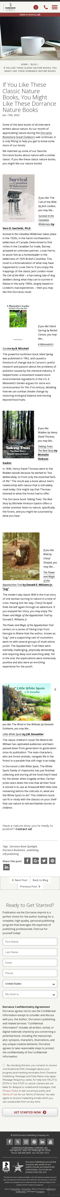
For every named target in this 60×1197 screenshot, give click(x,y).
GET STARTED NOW (30, 1112)
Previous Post (30, 886)
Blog (34, 64)
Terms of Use (10, 1094)
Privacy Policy (10, 1090)
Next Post (20, 880)
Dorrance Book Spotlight (23, 846)
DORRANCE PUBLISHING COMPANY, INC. (30, 1147)
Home (24, 64)
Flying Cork (40, 1191)
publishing (32, 850)
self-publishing (11, 854)
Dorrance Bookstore (14, 850)
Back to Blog (40, 880)
